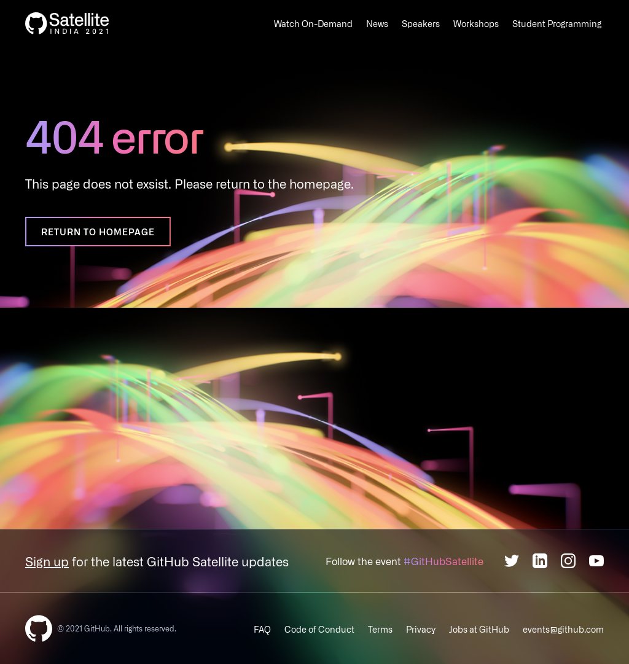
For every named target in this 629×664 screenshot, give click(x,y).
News (377, 23)
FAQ (262, 629)
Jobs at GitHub (479, 629)
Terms (380, 629)
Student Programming (556, 23)
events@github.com (563, 629)
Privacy (421, 629)
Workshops (476, 23)
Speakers (421, 23)
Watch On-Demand (313, 23)
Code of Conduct (319, 629)
